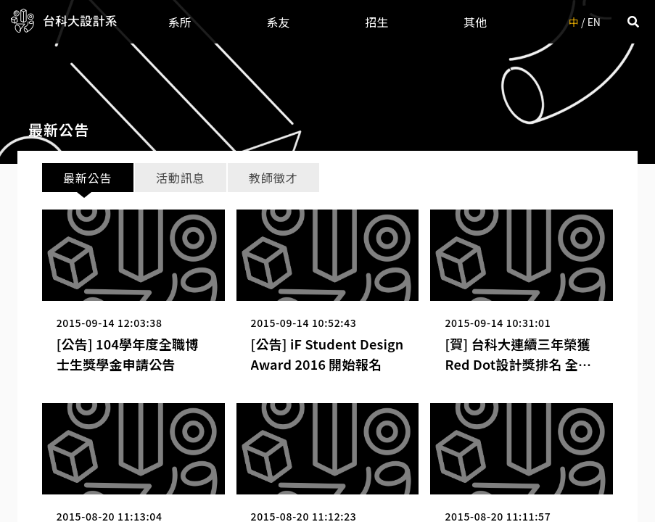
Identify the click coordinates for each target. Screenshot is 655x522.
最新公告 (87, 177)
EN (594, 21)
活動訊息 (180, 177)
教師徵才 (273, 177)
